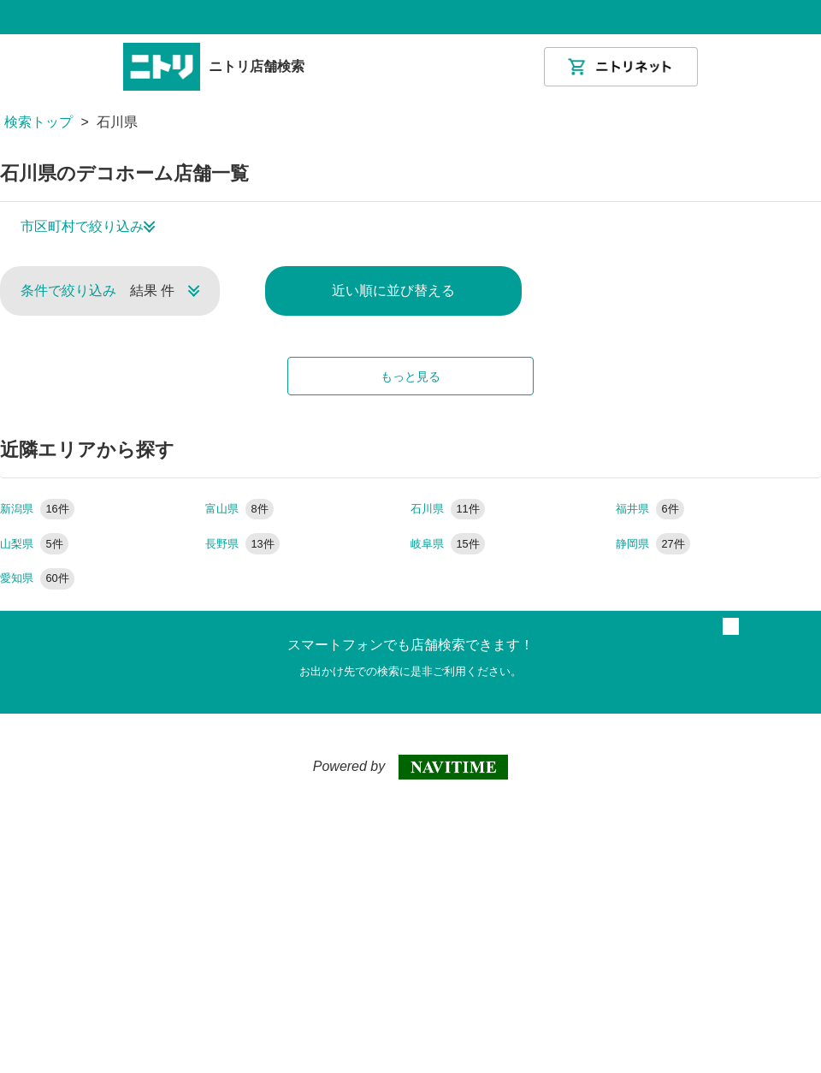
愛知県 (37, 578)
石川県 (447, 508)
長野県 (242, 543)
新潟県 (37, 508)
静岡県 (653, 543)
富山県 (239, 508)
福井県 (650, 508)
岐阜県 (447, 543)
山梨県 (34, 543)
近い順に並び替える (393, 290)
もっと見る (410, 376)
